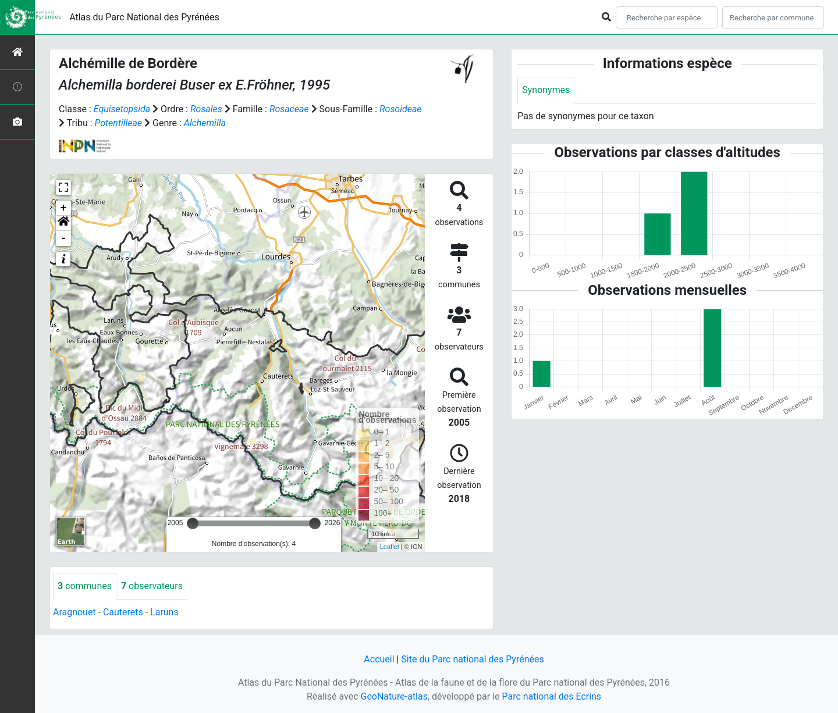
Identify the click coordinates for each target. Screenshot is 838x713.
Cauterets (123, 612)
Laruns (164, 612)
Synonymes (546, 89)
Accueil (379, 659)
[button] (63, 223)
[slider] (192, 523)
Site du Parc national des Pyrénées (472, 659)
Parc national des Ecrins (551, 696)
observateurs (152, 585)
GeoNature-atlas (394, 696)
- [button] (64, 238)
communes (85, 585)
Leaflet (389, 546)
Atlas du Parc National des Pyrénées (144, 17)
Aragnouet (74, 612)
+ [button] (64, 208)
